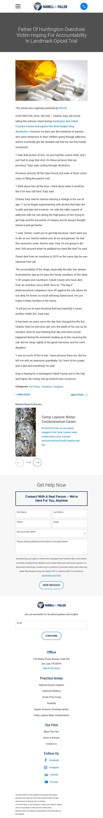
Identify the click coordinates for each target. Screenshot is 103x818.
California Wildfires (51, 691)
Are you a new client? (26, 532)
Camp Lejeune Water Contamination (51, 715)
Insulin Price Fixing (51, 697)
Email (56, 522)
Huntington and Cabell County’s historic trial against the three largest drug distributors (46, 126)
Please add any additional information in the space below (42, 541)
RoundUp (51, 703)
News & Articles (51, 737)
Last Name (58, 512)
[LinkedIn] (51, 775)
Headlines (47, 386)
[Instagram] (51, 767)
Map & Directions (51, 668)
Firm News (34, 386)
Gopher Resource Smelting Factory (51, 709)
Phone (20, 522)
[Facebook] (51, 760)
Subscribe (51, 636)
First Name (21, 512)
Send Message (51, 585)
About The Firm (51, 731)
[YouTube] (51, 782)
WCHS (63, 108)
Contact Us (51, 744)
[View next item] (37, 462)
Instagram (58, 386)
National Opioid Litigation (51, 685)
